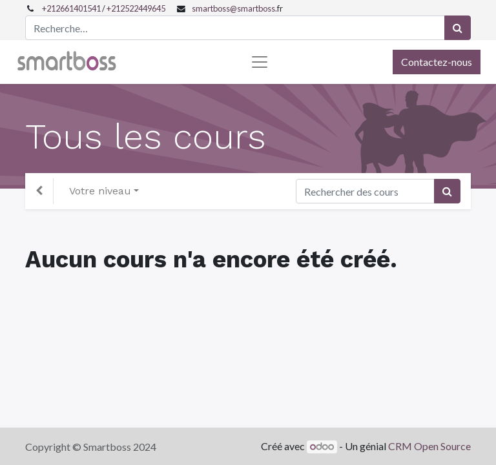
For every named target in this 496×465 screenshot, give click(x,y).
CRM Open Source (429, 446)
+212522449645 (136, 8)
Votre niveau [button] (100, 191)
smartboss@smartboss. (234, 8)
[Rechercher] (457, 28)
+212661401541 (71, 8)
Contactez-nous (436, 62)
